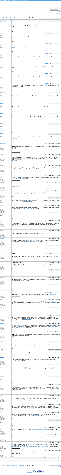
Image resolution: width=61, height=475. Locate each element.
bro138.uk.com (51, 294)
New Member (58, 13)
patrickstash (14, 336)
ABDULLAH (2, 154)
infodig (13, 58)
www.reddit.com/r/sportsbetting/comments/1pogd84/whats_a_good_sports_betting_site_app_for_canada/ (30, 446)
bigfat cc (13, 370)
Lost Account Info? (57, 14)
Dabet (13, 37)
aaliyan (1, 230)
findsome (13, 47)
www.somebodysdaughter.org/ (32, 241)
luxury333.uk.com (15, 287)
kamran (1, 331)
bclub (13, 118)
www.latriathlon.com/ (24, 280)
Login (59, 11)
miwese (1, 52)
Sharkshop (14, 127)
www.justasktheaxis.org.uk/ (27, 201)
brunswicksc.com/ (34, 415)
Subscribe (52, 18)
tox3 (12, 97)
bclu (12, 170)
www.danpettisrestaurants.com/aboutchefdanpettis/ (36, 422)
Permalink (46, 21)
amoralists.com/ (25, 353)
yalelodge (13, 108)
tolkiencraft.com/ (54, 302)
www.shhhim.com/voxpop (26, 319)
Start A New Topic (44, 18)
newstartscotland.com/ (26, 215)
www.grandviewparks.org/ (19, 178)
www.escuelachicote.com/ (26, 408)
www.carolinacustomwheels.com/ (28, 208)
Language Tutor (21, 17)
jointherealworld (14, 160)
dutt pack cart (14, 87)
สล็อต (32, 437)
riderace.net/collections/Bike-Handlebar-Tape (41, 429)
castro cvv (13, 390)
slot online (56, 256)
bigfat (13, 225)
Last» (45, 457)
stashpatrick (14, 138)
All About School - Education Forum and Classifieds (9, 17)
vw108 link (41, 233)
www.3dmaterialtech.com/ (27, 193)
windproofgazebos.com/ (26, 345)
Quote (53, 21)
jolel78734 (2, 182)
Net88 (13, 27)
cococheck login (22, 399)
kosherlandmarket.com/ (16, 265)
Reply (49, 18)
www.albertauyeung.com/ (16, 360)
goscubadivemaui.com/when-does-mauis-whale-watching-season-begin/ (42, 452)
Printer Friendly (58, 18)
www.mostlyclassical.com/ (16, 379)
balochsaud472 (2, 21)
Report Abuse (29, 472)
